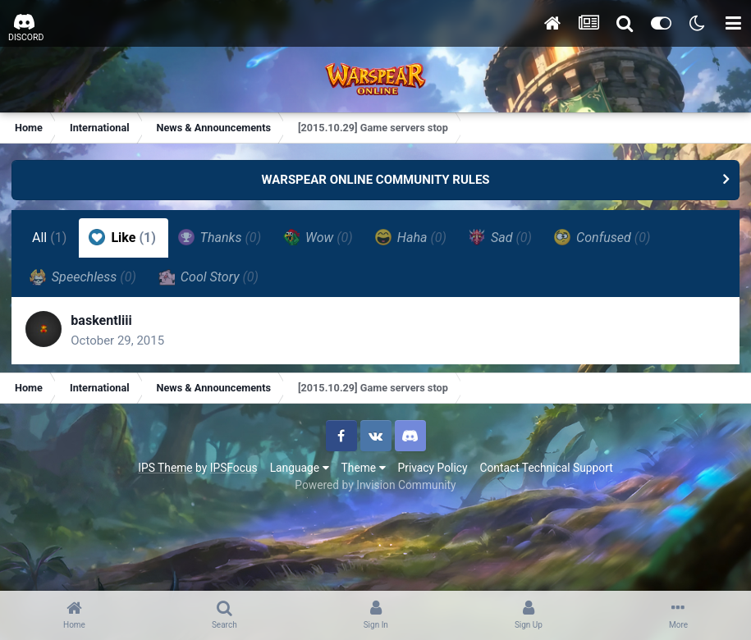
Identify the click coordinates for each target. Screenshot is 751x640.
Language (299, 471)
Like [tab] (124, 237)
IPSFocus (234, 471)
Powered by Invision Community (375, 489)
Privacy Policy (433, 471)
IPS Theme (165, 471)
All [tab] (50, 237)
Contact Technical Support (545, 471)
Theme (363, 471)
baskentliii (104, 323)
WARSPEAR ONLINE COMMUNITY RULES (375, 179)
